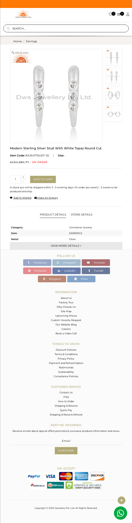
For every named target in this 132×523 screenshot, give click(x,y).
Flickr (81, 279)
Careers (66, 329)
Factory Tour (66, 302)
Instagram (66, 262)
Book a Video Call (66, 333)
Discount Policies (66, 349)
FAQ (66, 396)
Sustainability (66, 371)
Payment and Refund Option (66, 363)
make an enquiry (46, 197)
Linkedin (66, 270)
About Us (66, 298)
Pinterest (37, 270)
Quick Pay (66, 410)
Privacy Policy (66, 358)
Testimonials (66, 367)
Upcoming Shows (66, 315)
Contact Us (66, 392)
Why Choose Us (66, 306)
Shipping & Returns (66, 405)
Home (17, 41)
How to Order (66, 401)
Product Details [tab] (53, 214)
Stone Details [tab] (81, 214)
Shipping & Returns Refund (66, 414)
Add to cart (42, 179)
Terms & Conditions (66, 354)
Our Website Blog (66, 324)
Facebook (37, 262)
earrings (31, 41)
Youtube (96, 262)
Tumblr (96, 270)
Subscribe (66, 450)
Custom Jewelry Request (66, 320)
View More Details (66, 245)
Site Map (66, 311)
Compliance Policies (66, 376)
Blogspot (52, 279)
